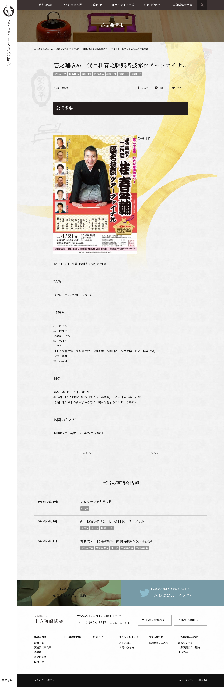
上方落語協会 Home (44, 49)
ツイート (181, 88)
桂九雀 (85, 508)
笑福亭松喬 (127, 548)
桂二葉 (114, 548)
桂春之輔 (111, 74)
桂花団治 (124, 74)
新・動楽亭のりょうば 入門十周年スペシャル (112, 521)
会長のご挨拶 (185, 643)
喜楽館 (37, 652)
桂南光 (85, 528)
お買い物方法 (126, 647)
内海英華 (99, 74)
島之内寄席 (40, 657)
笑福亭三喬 (87, 548)
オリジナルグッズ (123, 5)
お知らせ (96, 5)
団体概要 (183, 652)
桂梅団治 (74, 74)
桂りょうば (107, 528)
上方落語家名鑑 (72, 637)
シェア (145, 88)
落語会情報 (46, 5)
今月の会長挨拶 (72, 5)
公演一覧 (39, 643)
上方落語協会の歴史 (189, 647)
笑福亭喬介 (102, 548)
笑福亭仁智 (60, 74)
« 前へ (87, 453)
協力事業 (39, 662)
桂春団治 (136, 74)
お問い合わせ (152, 5)
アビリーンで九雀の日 (96, 501)
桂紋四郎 (86, 74)
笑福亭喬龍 (142, 548)
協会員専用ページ (190, 620)
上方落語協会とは (181, 5)
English (9, 680)
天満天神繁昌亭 (153, 620)
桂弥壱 (95, 528)
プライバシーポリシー (44, 680)
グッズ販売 (125, 643)
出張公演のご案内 (158, 643)
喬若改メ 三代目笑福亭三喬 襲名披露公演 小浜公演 (116, 541)
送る (162, 88)
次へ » (154, 453)
